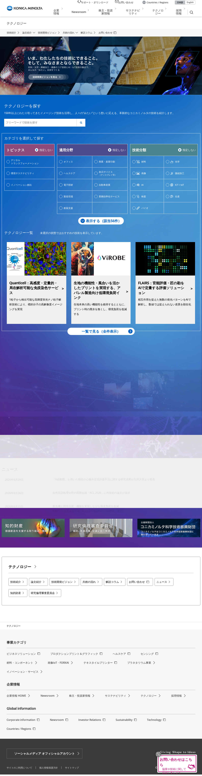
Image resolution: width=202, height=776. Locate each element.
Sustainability (124, 721)
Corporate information (21, 721)
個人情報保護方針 (48, 769)
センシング (147, 655)
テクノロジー (149, 697)
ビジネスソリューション (21, 655)
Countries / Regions (19, 730)
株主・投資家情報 (79, 697)
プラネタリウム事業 (139, 664)
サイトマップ (72, 769)
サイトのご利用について (19, 769)
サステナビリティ (115, 697)
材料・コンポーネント (20, 664)
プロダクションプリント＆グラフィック (74, 655)
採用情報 (176, 697)
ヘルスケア (119, 655)
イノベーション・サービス (22, 673)
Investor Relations (89, 721)
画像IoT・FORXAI (58, 664)
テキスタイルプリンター (98, 664)
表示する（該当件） (103, 221)
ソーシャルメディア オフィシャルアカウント (44, 755)
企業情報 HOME (16, 697)
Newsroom (48, 697)
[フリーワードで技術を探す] (40, 123)
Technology (154, 721)
